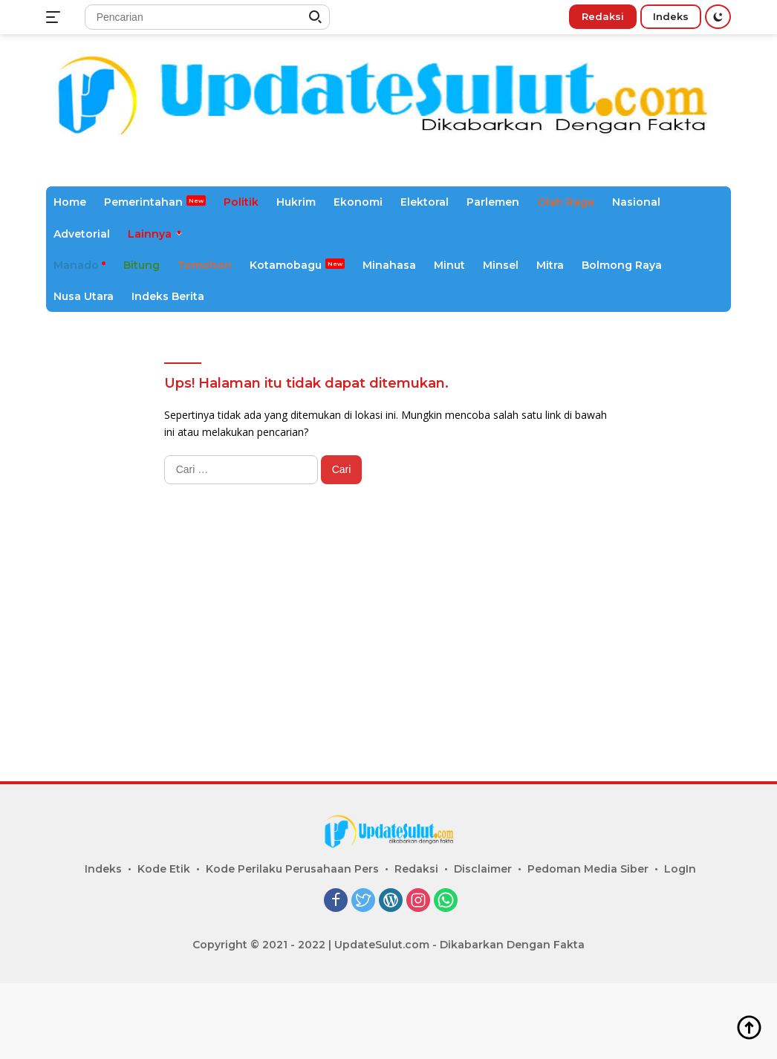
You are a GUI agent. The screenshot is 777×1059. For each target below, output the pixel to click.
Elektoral (424, 202)
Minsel (500, 265)
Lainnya (150, 234)
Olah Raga (565, 202)
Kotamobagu (286, 265)
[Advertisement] (388, 648)
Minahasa (389, 265)
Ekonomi (358, 202)
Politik (241, 202)
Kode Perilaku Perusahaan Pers (292, 869)
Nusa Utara (83, 296)
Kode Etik (163, 869)
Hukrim (296, 202)
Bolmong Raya (622, 265)
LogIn (680, 869)
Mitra (550, 265)
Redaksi (603, 16)
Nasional (636, 202)
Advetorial (81, 234)
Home (69, 202)
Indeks (671, 16)
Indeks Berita (167, 296)
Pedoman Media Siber (587, 869)
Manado (76, 265)
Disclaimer (483, 869)
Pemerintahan (143, 202)
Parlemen (492, 202)
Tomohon (205, 265)
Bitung (141, 265)
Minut (449, 265)
